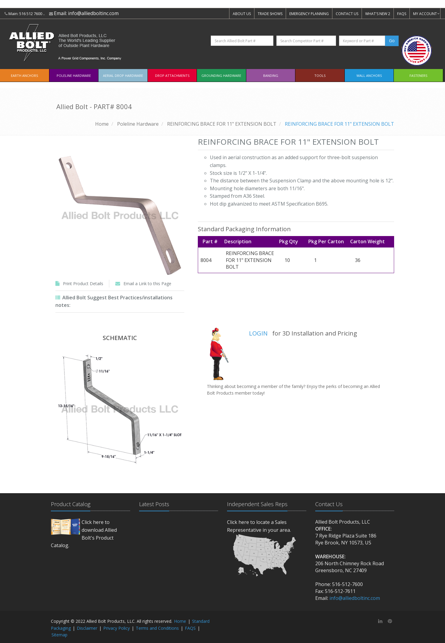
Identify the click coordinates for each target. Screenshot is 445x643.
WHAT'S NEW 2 (377, 13)
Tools (319, 75)
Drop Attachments (172, 75)
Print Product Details (83, 283)
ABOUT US (242, 13)
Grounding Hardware (221, 75)
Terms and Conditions (157, 628)
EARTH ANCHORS (24, 75)
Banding (270, 75)
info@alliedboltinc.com (93, 13)
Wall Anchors (369, 75)
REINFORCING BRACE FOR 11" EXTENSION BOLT (221, 124)
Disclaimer (87, 628)
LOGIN (258, 333)
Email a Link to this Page (147, 283)
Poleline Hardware (74, 75)
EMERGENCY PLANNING (309, 13)
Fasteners (418, 75)
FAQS (401, 13)
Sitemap (59, 635)
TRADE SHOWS (270, 13)
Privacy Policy (116, 628)
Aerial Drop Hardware (123, 75)
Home (102, 124)
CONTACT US (347, 13)
